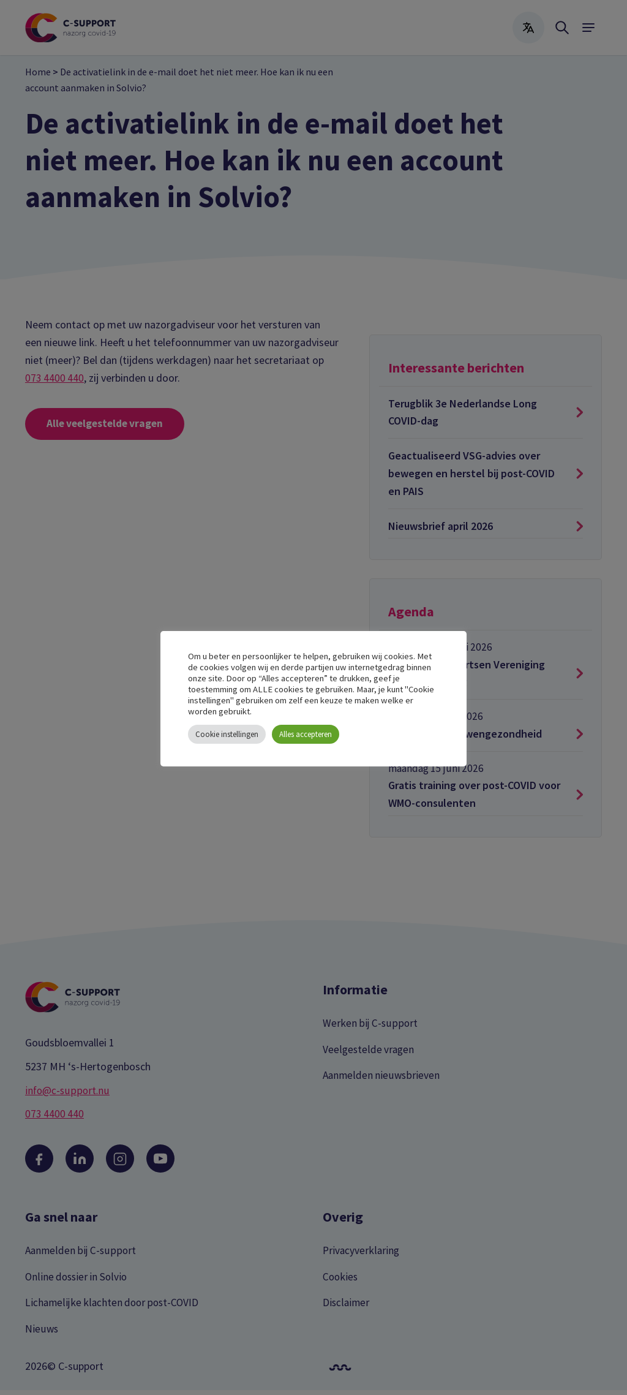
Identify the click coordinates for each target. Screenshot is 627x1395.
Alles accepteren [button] (305, 734)
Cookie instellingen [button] (226, 734)
